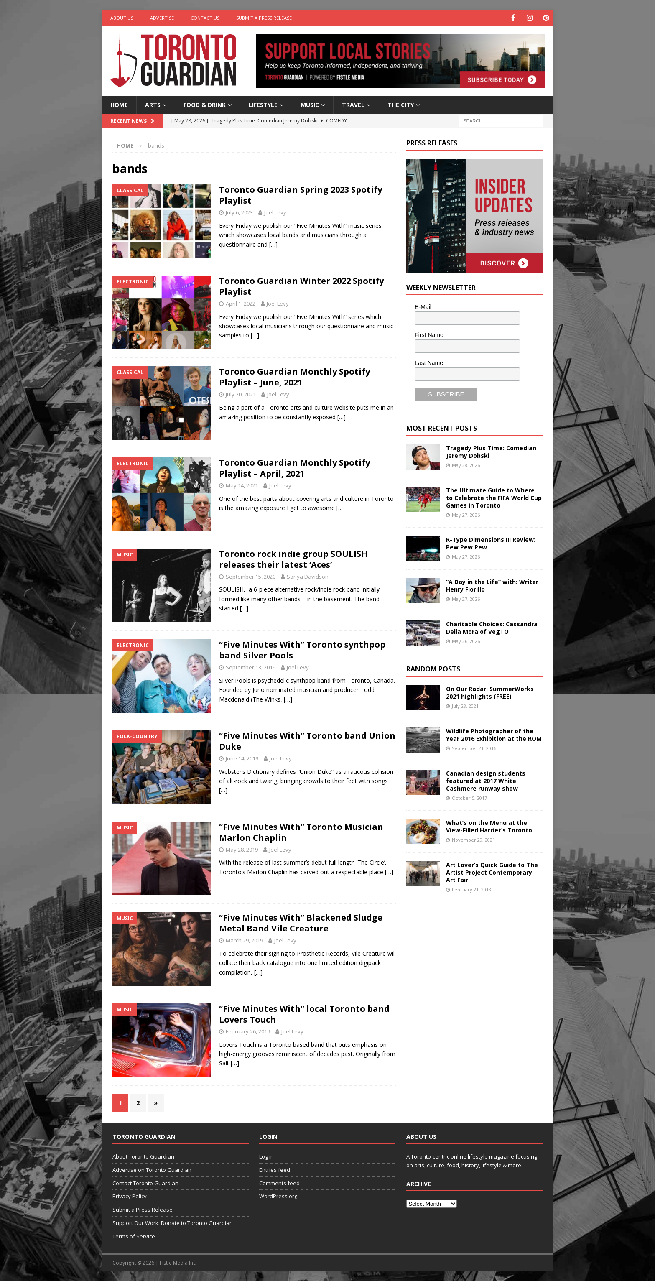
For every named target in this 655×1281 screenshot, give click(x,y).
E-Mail (423, 306)
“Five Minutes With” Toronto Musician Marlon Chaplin (301, 831)
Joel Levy (275, 212)
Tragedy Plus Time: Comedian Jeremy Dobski (491, 451)
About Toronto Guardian (143, 1155)
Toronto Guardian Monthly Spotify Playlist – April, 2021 (294, 468)
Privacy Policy (129, 1195)
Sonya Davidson (308, 575)
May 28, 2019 (242, 848)
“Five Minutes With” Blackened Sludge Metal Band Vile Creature (300, 922)
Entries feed (274, 1169)
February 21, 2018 (471, 889)
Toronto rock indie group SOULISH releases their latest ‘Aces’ (293, 558)
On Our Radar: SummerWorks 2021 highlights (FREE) (490, 691)
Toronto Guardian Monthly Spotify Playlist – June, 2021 (294, 376)
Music (310, 104)
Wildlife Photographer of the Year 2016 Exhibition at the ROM (494, 734)
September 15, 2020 (250, 575)
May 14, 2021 (242, 485)
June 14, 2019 (242, 757)
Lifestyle (263, 104)
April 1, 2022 (240, 302)
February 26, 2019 (248, 1030)
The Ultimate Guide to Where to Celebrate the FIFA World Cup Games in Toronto (494, 496)
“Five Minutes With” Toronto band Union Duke (307, 740)
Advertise (162, 18)
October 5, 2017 (469, 797)
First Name (429, 334)
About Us (121, 18)
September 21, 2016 (474, 747)
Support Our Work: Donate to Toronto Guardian (172, 1222)
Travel (353, 104)
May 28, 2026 (466, 464)
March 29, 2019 (244, 940)
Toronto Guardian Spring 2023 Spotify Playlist (300, 195)
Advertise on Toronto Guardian (151, 1169)
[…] (273, 244)
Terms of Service (133, 1235)
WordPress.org (278, 1195)
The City (400, 104)
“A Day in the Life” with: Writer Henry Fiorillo (492, 584)
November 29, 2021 (473, 839)
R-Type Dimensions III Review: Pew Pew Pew (490, 542)
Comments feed (279, 1182)
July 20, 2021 (241, 394)
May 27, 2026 (466, 514)
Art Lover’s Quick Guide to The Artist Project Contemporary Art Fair (492, 871)
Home (119, 104)
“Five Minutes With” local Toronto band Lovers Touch (304, 1013)
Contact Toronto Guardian (145, 1182)
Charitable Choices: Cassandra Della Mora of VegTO (492, 627)
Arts (153, 104)
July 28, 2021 (465, 705)
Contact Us (205, 18)
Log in (266, 1155)
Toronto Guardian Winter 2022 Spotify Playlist (301, 285)
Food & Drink (205, 104)
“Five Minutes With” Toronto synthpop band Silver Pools (302, 649)
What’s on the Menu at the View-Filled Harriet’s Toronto (489, 825)
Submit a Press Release (264, 18)
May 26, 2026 (466, 641)
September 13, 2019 (250, 667)
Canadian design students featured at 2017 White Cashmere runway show (485, 779)
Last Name (429, 362)
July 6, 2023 (239, 212)
